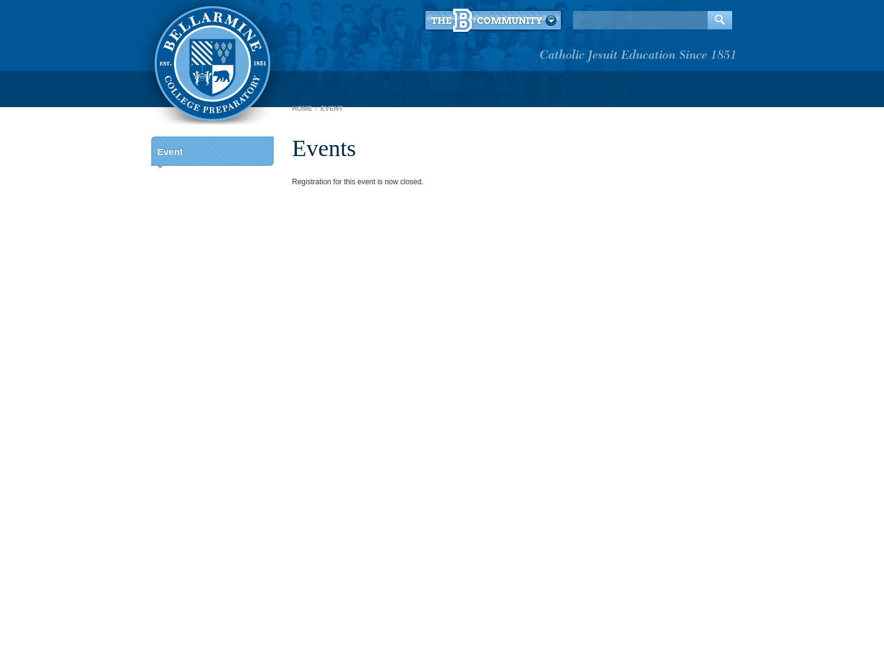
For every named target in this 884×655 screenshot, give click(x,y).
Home (302, 108)
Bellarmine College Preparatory (211, 61)
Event (170, 151)
